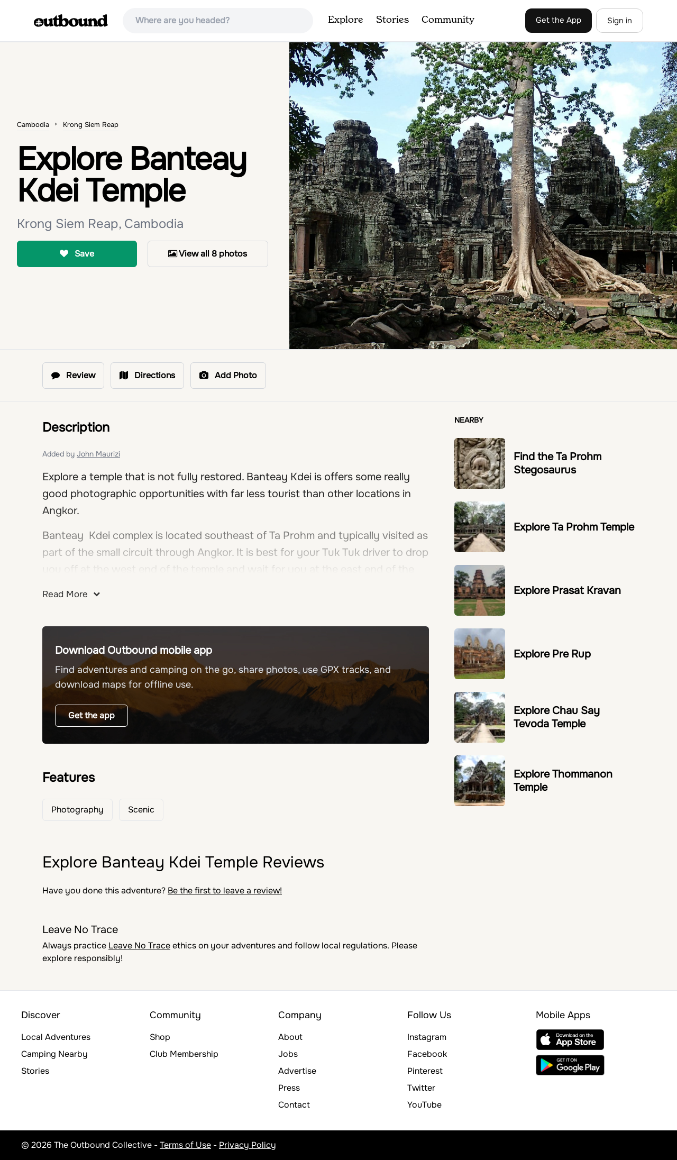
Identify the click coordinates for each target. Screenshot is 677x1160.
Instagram (426, 1037)
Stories (392, 20)
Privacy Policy (247, 1144)
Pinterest (425, 1070)
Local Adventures (55, 1037)
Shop (160, 1037)
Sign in (619, 20)
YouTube (424, 1104)
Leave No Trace (139, 945)
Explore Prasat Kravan (567, 590)
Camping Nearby (54, 1053)
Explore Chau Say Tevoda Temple (557, 717)
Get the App (558, 20)
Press (289, 1087)
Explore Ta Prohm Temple (574, 527)
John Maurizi (98, 454)
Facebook (427, 1053)
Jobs (288, 1053)
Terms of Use (185, 1144)
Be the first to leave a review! (225, 890)
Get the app (91, 715)
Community (448, 20)
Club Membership (184, 1053)
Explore (345, 20)
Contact (294, 1104)
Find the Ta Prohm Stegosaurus (557, 463)
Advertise (297, 1070)
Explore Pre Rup (552, 654)
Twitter (421, 1087)
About (290, 1037)
